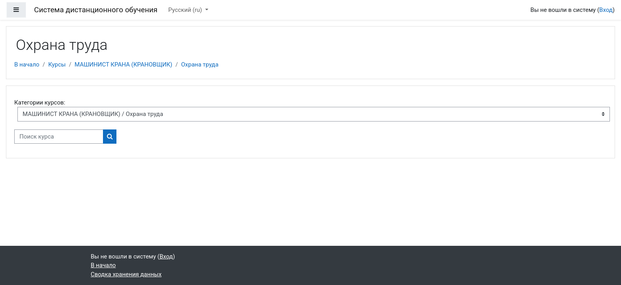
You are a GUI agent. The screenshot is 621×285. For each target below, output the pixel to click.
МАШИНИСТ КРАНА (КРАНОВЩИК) (123, 64)
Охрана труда (199, 64)
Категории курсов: (39, 102)
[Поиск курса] (58, 136)
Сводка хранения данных (126, 274)
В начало (26, 64)
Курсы (57, 64)
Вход (606, 9)
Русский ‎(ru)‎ (186, 9)
